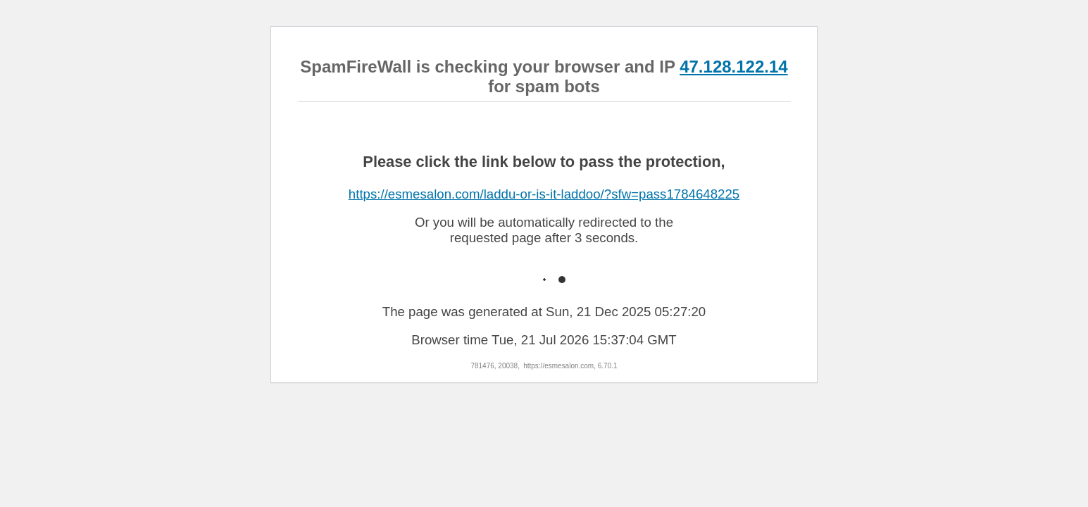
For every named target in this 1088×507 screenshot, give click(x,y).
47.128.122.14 (733, 66)
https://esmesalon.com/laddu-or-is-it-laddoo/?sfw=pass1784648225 (544, 194)
